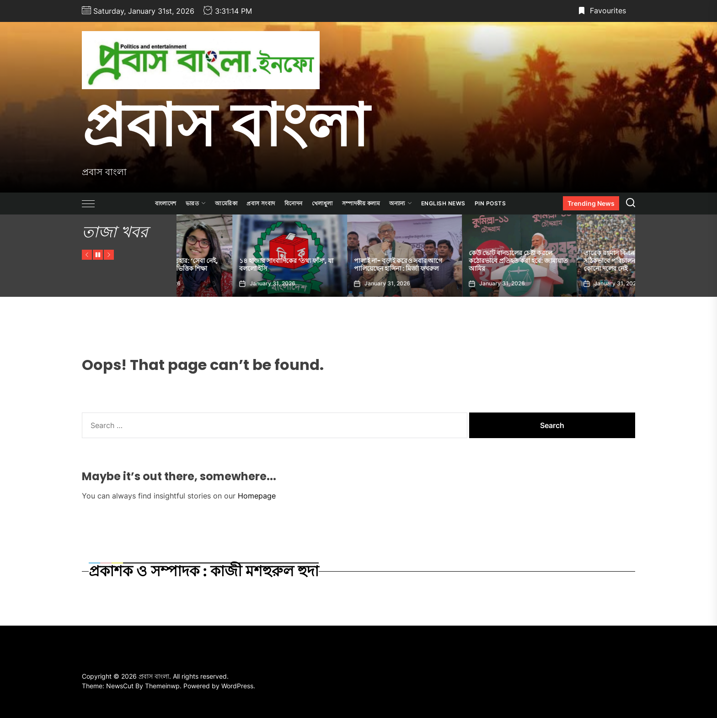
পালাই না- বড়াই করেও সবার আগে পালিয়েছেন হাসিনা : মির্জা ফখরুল (457, 264)
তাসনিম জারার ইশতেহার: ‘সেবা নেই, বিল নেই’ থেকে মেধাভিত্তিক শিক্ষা (230, 264)
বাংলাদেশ (166, 203)
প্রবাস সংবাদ (260, 203)
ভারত (196, 203)
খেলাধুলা (322, 203)
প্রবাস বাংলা (225, 125)
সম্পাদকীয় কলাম (361, 203)
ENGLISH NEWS (443, 203)
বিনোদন (293, 203)
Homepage (257, 495)
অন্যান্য (400, 203)
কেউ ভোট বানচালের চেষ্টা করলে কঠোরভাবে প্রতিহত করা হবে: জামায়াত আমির (577, 260)
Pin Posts (490, 203)
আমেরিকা (226, 203)
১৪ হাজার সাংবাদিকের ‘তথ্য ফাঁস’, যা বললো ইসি (345, 264)
